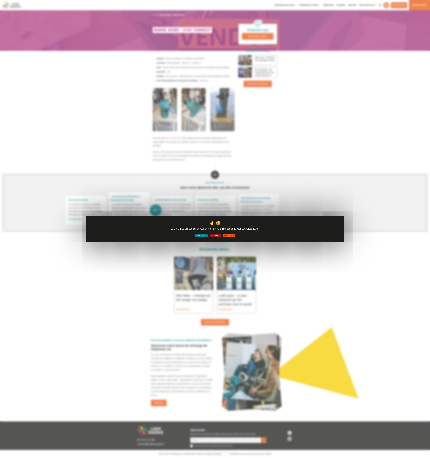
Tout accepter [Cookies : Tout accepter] (202, 235)
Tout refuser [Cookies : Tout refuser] (215, 235)
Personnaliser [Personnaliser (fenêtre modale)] (229, 235)
